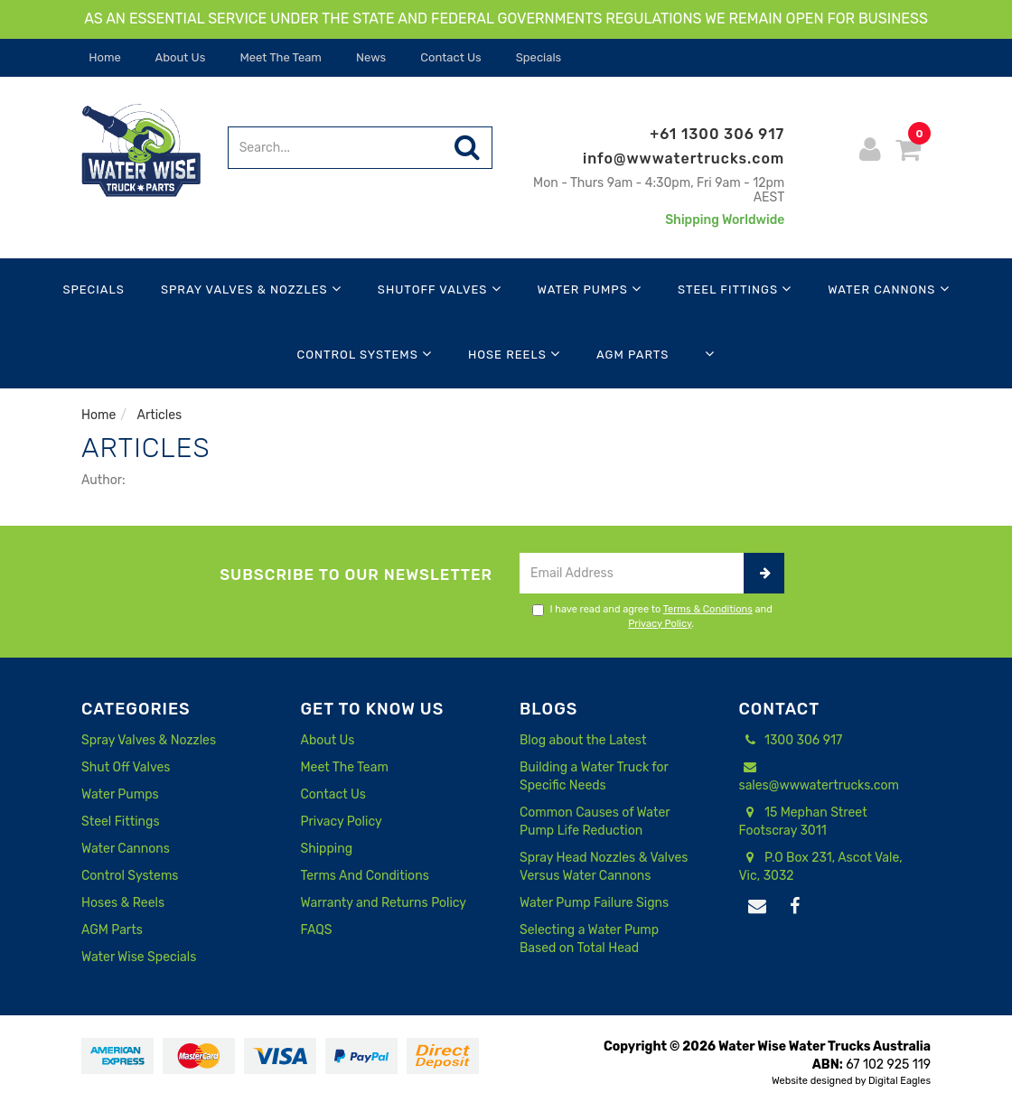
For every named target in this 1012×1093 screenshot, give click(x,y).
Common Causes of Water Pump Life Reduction (595, 821)
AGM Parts (632, 354)
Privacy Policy (659, 624)
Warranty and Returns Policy (384, 903)
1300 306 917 (791, 741)
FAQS (317, 930)
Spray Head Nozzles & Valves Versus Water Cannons (604, 866)
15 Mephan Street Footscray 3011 (803, 821)
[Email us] (758, 907)
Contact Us (449, 57)
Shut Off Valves (125, 767)
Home (103, 57)
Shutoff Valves (439, 288)
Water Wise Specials (138, 957)
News (369, 57)
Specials (537, 57)
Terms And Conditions (365, 875)
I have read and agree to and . (652, 616)
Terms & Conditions (708, 609)
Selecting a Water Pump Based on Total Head (589, 939)
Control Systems (364, 353)
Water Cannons (888, 288)
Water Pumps (590, 288)
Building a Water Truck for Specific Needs (594, 776)
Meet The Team (279, 57)
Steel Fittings (735, 288)
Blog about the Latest (583, 740)
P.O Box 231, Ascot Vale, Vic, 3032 (821, 866)
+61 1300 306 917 (717, 134)
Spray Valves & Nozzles (251, 288)
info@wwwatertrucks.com (683, 158)
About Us (179, 57)
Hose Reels (514, 353)
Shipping (327, 848)
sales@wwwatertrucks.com (819, 776)
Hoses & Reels (122, 903)
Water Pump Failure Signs (594, 903)
